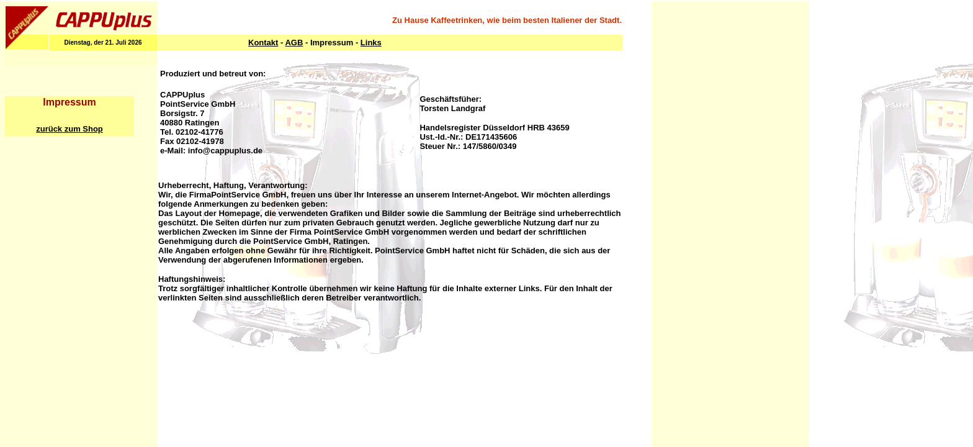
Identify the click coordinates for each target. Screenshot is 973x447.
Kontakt (263, 42)
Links (371, 42)
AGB (294, 42)
